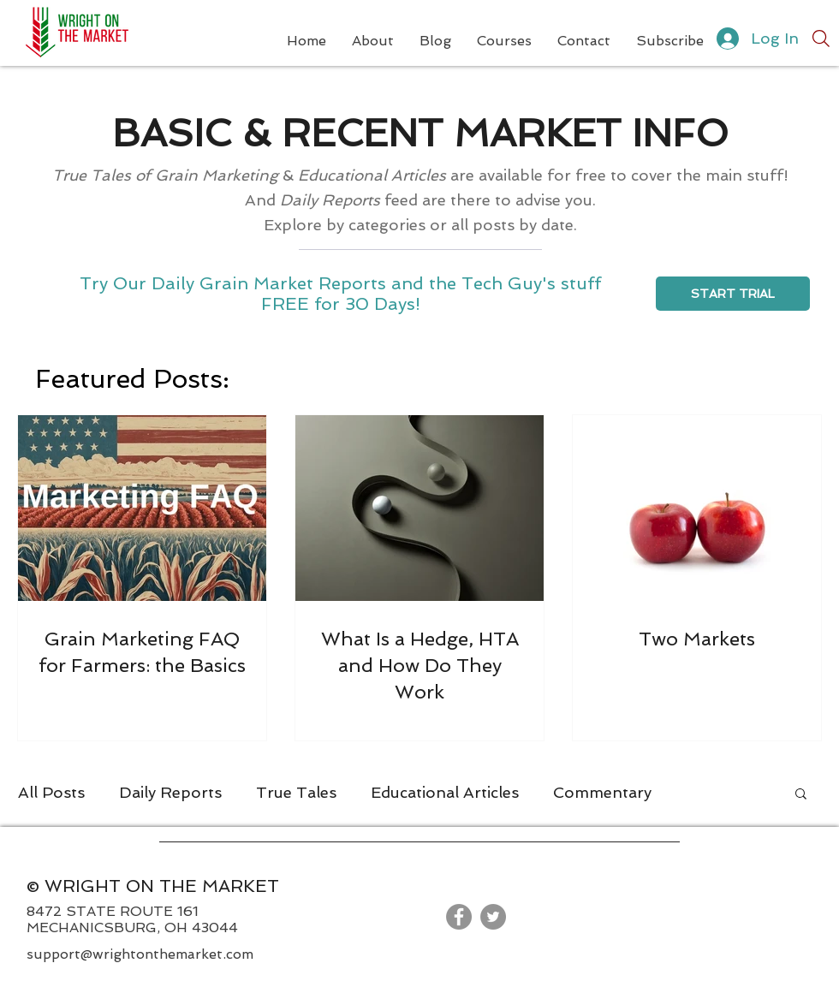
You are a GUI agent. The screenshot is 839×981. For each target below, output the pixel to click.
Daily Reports (170, 792)
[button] (801, 795)
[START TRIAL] (733, 293)
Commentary (602, 792)
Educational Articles (445, 792)
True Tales (296, 792)
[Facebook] (459, 917)
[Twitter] (493, 917)
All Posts (51, 792)
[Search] (821, 38)
